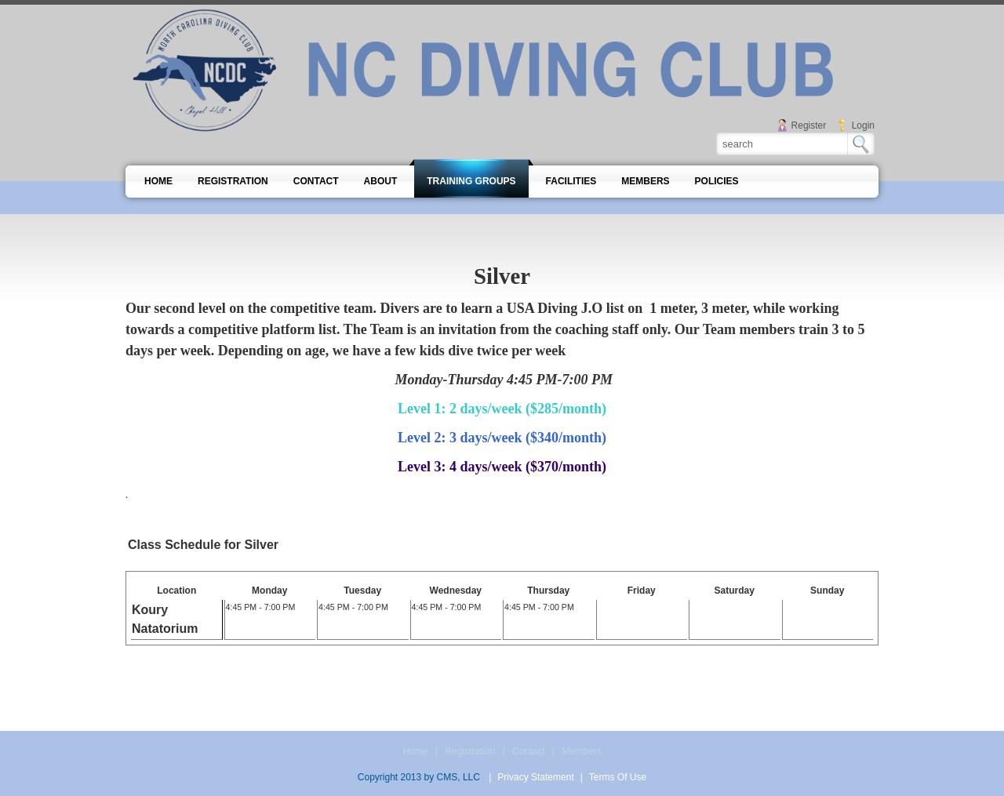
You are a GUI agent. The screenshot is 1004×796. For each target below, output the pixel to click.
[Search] (783, 143)
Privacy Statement (535, 777)
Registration (470, 751)
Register (809, 125)
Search (861, 144)
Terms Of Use (617, 777)
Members (581, 751)
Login (863, 125)
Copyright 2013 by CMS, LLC (419, 777)
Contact (528, 751)
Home (415, 751)
